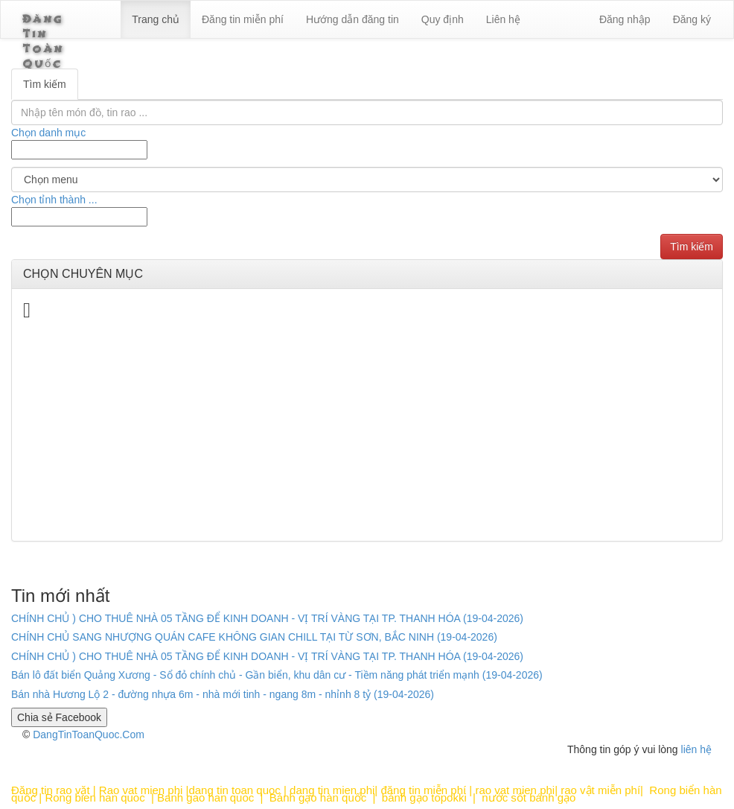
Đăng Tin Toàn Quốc (62, 24)
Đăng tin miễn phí (259, 19)
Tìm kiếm (44, 84)
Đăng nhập (625, 19)
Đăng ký (692, 19)
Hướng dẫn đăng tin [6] (368, 19)
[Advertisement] (367, 425)
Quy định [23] (459, 19)
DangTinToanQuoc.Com (88, 734)
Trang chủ (172, 19)
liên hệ (696, 749)
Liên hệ (519, 19)
